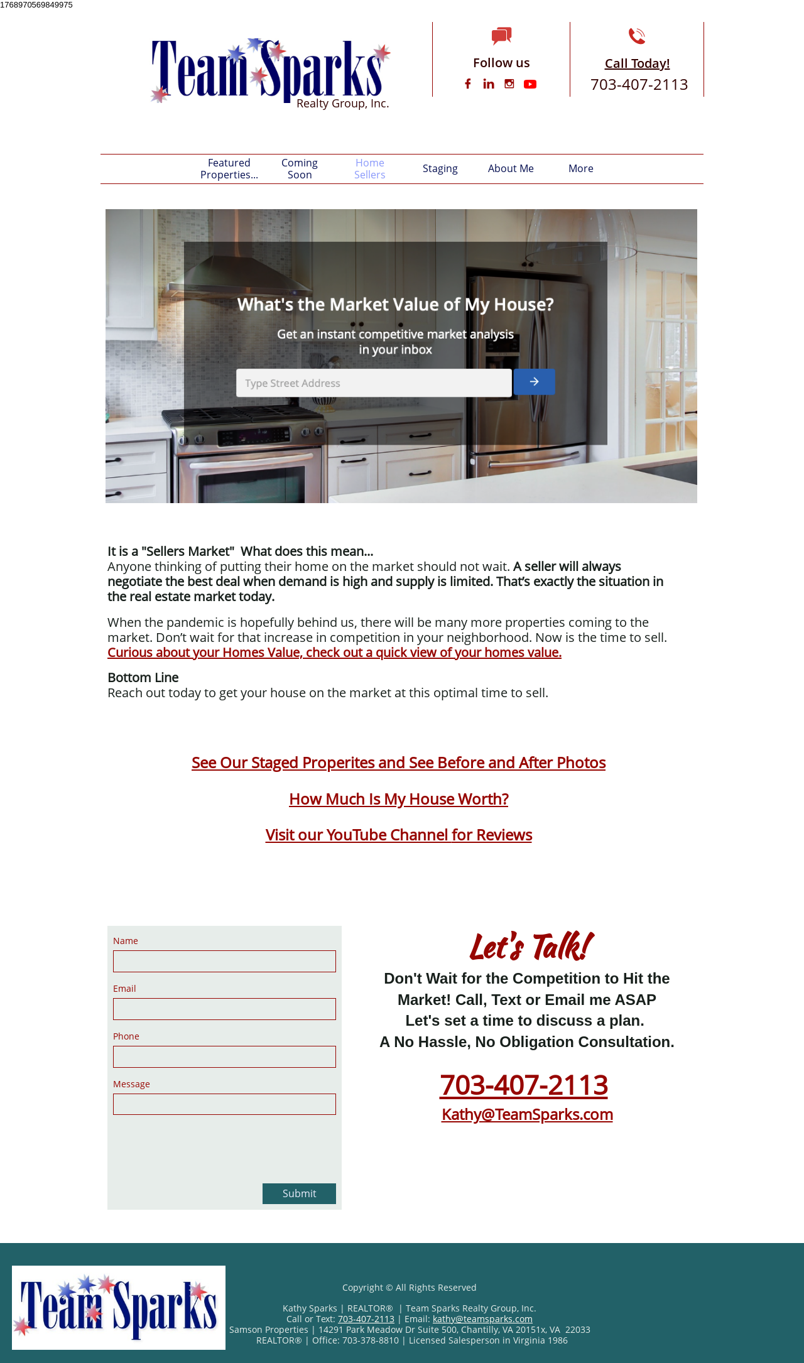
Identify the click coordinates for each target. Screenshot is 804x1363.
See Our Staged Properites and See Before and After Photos (399, 762)
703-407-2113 (524, 1084)
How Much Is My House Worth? (398, 798)
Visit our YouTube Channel (359, 834)
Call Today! (637, 63)
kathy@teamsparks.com (483, 1319)
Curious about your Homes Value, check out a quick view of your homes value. (334, 652)
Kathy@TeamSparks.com (527, 1114)
